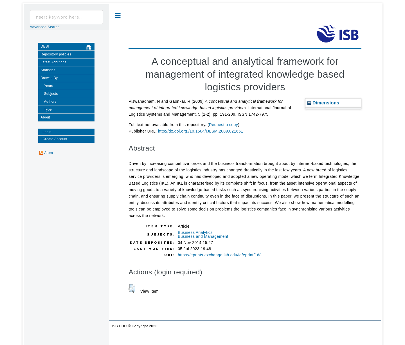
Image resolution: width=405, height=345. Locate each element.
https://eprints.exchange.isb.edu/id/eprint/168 (220, 255)
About (45, 117)
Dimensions (323, 102)
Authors (50, 102)
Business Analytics (195, 232)
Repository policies (55, 54)
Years (48, 86)
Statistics (47, 70)
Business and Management (203, 236)
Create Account (54, 139)
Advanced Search (45, 27)
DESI (67, 47)
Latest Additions (53, 62)
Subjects (51, 94)
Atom (48, 153)
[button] (132, 288)
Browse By (49, 78)
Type (48, 109)
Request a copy (223, 124)
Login (46, 132)
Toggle (118, 15)
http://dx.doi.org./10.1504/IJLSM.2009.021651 (200, 131)
